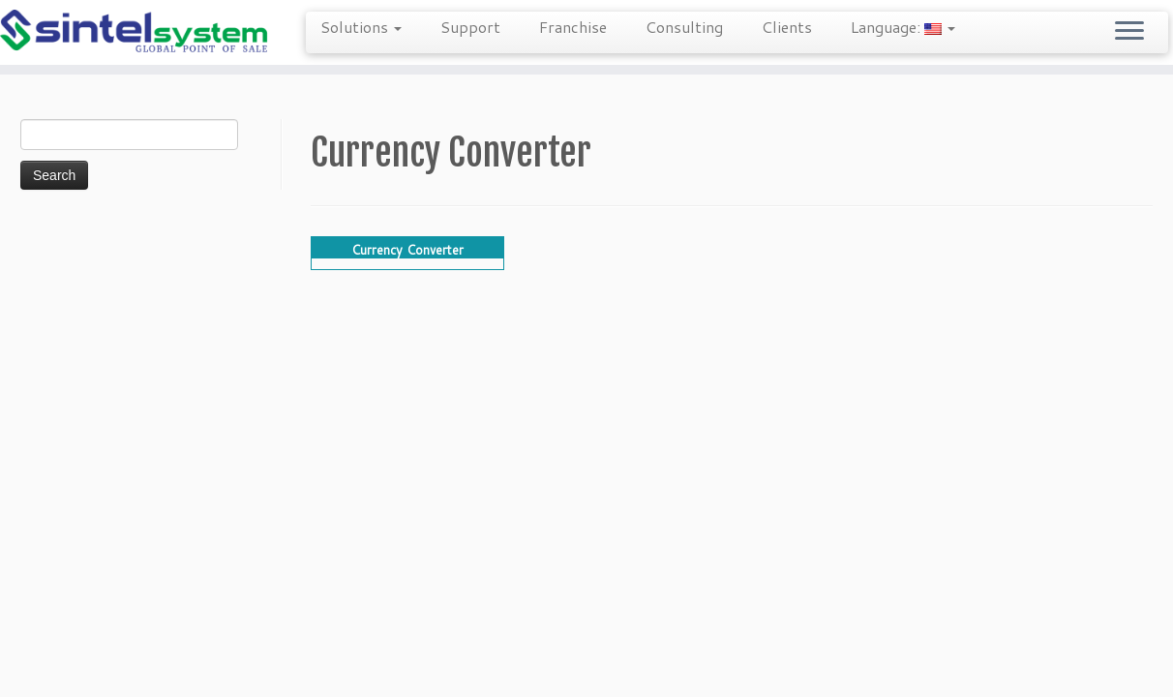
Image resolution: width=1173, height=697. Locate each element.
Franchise (573, 26)
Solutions (361, 26)
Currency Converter (407, 249)
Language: (903, 26)
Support (470, 26)
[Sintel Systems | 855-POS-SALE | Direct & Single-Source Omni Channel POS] (135, 32)
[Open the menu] (1129, 31)
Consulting (684, 26)
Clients (787, 26)
